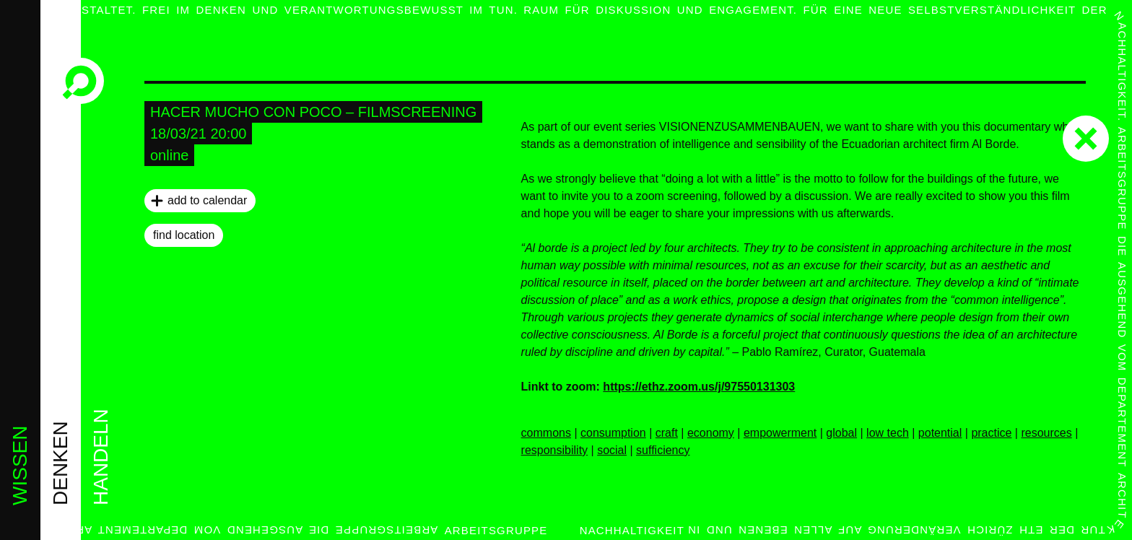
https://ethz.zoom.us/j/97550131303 (699, 386)
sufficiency (662, 450)
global (841, 433)
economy (710, 433)
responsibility (554, 450)
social (612, 450)
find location (183, 235)
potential (940, 433)
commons (546, 433)
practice (991, 433)
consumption (613, 433)
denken (60, 463)
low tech (887, 433)
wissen (20, 465)
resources (1046, 433)
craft (667, 433)
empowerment (780, 433)
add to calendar (207, 200)
